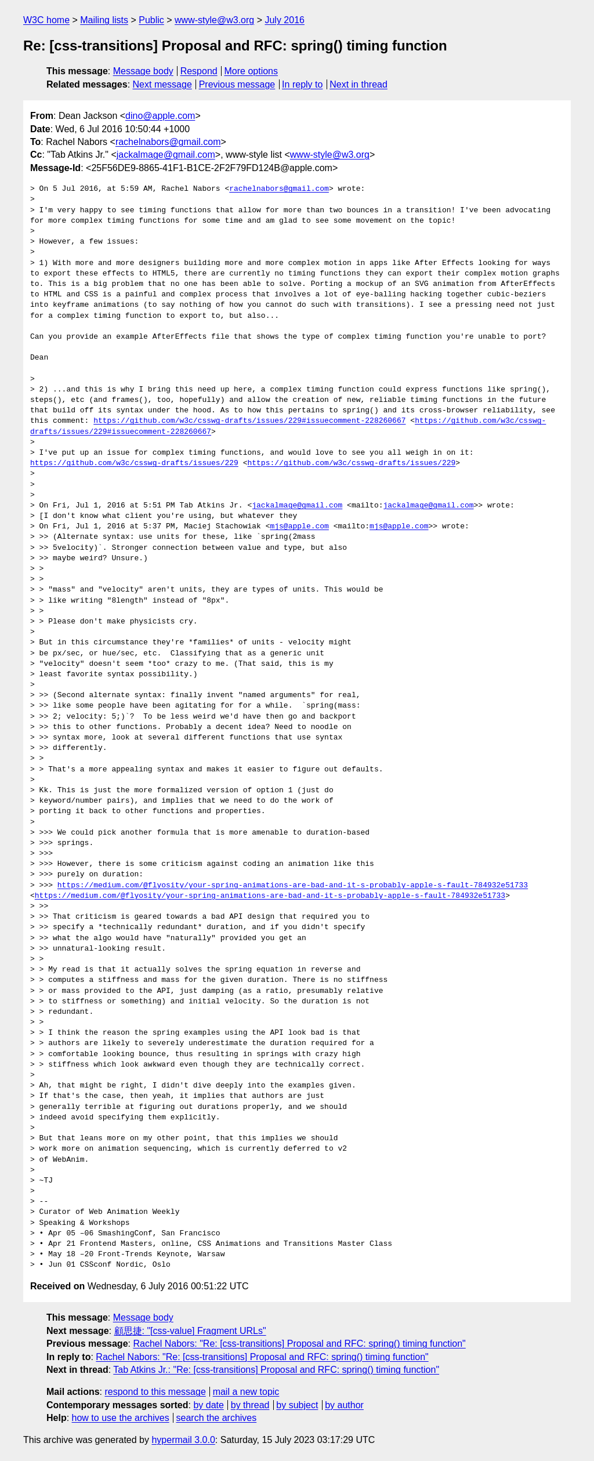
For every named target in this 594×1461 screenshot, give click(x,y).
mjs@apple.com (299, 526)
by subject (297, 1405)
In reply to (302, 84)
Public (151, 20)
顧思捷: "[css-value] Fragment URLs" (190, 1331)
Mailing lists (104, 20)
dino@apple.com (160, 116)
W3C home (46, 20)
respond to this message (154, 1392)
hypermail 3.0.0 (183, 1440)
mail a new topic (246, 1392)
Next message (162, 84)
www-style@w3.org (214, 20)
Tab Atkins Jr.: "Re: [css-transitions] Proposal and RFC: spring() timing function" (276, 1370)
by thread (250, 1405)
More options (251, 71)
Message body (143, 71)
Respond (199, 71)
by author (344, 1405)
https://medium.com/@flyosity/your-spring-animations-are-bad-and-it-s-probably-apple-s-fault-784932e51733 (292, 885)
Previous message (237, 84)
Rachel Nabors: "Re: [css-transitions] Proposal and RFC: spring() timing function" (299, 1343)
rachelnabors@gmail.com (168, 142)
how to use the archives (120, 1418)
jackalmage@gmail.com (166, 154)
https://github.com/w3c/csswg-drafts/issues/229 (134, 463)
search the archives (216, 1418)
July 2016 (285, 20)
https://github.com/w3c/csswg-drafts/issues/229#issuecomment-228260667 (249, 421)
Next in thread (358, 84)
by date (208, 1405)
